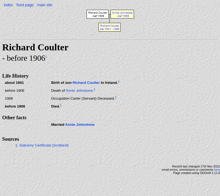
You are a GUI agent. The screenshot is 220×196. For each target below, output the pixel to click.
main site (44, 5)
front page (24, 5)
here (217, 169)
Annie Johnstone (79, 90)
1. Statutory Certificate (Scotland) (42, 145)
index (8, 5)
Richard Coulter (86, 83)
